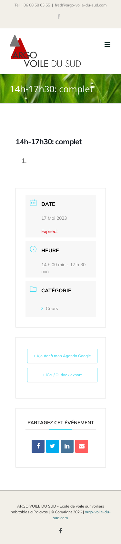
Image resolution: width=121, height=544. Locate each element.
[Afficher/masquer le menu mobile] (108, 44)
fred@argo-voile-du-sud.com (81, 5)
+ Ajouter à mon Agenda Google (62, 355)
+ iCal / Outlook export (62, 374)
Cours (49, 308)
